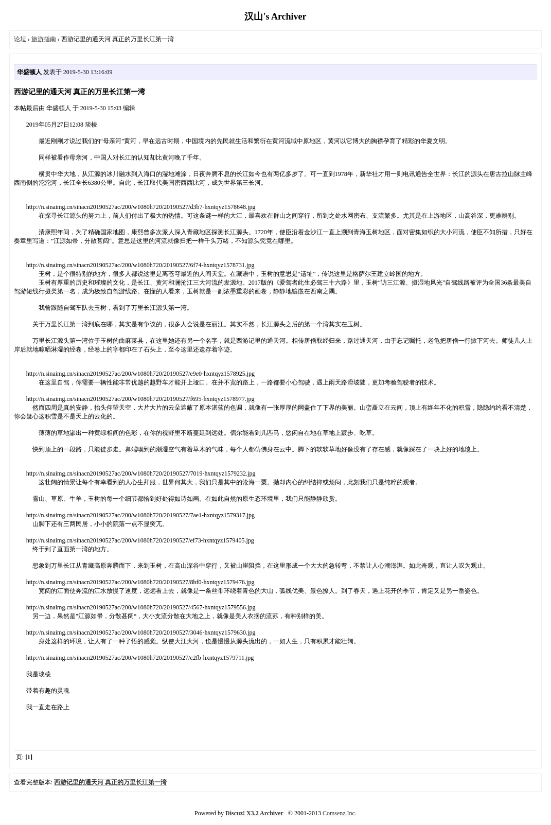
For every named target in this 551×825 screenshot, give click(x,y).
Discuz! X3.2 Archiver (254, 813)
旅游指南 (43, 39)
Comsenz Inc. (340, 813)
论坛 (20, 39)
